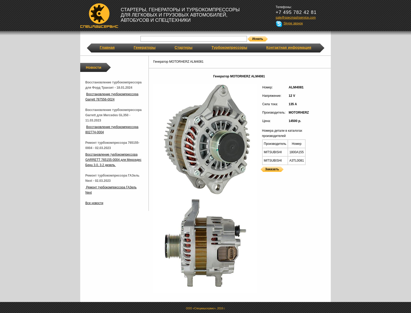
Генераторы (144, 47)
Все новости (94, 203)
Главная (107, 47)
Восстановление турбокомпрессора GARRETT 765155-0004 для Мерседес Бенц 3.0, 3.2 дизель (113, 160)
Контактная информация (288, 47)
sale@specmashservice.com (296, 17)
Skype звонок (293, 23)
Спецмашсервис (99, 15)
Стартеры (183, 47)
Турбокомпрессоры (229, 47)
